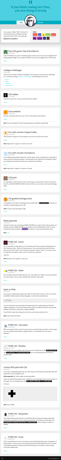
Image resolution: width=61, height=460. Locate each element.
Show (5, 61)
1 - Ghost (6, 79)
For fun (40, 22)
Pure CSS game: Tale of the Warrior (23, 51)
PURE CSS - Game (16, 241)
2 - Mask (6, 81)
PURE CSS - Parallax (17, 345)
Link (8, 232)
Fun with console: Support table (22, 132)
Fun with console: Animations (21, 152)
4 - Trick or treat (8, 85)
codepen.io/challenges (25, 76)
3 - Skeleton (7, 83)
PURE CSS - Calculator (18, 324)
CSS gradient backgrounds (20, 198)
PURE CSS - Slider (16, 270)
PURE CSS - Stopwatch (18, 413)
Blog (21, 22)
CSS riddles (13, 94)
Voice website (14, 111)
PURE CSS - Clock (15, 436)
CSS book (12, 177)
